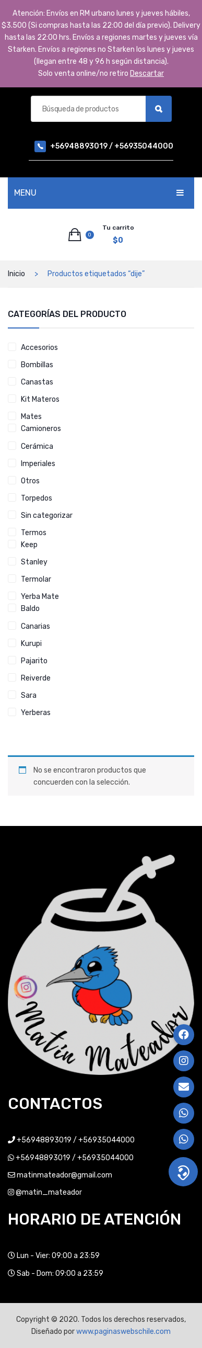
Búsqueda (159, 109)
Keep (29, 544)
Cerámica (37, 446)
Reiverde (36, 678)
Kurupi (31, 643)
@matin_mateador (49, 1192)
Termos (33, 532)
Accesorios (39, 347)
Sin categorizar (47, 515)
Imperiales (38, 463)
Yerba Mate (40, 596)
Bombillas (37, 364)
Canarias (35, 626)
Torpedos (36, 498)
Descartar (147, 73)
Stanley (34, 562)
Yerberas (36, 712)
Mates (31, 416)
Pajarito (34, 660)
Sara (29, 695)
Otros (30, 481)
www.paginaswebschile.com (123, 1331)
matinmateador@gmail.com (64, 1175)
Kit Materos (40, 399)
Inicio (16, 273)
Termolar (36, 579)
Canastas (37, 382)
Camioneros (41, 428)
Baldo (30, 608)
